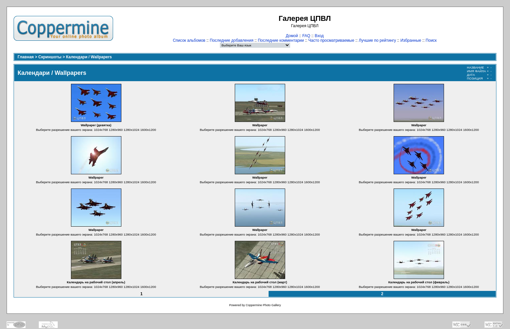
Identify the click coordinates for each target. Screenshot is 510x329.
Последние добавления (232, 40)
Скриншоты (50, 57)
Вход (319, 35)
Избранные (410, 40)
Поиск (431, 40)
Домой (292, 35)
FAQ (306, 35)
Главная (26, 57)
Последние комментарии (281, 40)
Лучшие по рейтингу (377, 40)
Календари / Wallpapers (89, 57)
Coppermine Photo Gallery (263, 305)
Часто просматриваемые (331, 40)
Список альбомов (189, 40)
